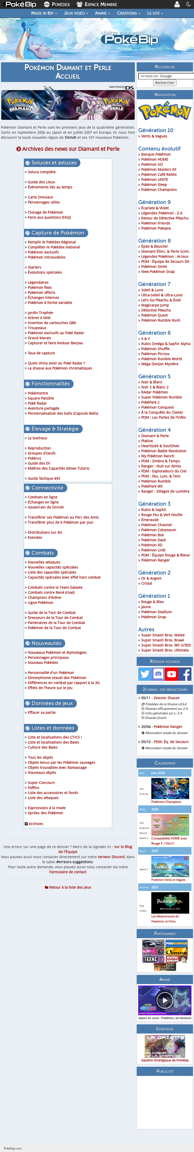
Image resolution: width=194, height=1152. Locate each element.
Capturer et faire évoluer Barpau (55, 343)
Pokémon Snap (153, 616)
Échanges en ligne (43, 502)
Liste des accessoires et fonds (53, 792)
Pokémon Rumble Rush (160, 320)
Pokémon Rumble (156, 481)
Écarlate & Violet (155, 208)
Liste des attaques (43, 797)
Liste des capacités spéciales (52, 572)
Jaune (146, 606)
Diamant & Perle (155, 435)
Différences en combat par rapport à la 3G (64, 682)
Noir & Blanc (151, 382)
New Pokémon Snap (158, 271)
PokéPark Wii (152, 486)
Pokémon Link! (153, 550)
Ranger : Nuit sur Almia (161, 466)
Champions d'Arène (44, 597)
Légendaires (38, 282)
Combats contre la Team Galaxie (55, 587)
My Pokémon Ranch (157, 456)
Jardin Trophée (40, 312)
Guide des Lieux (41, 182)
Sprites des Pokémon (45, 812)
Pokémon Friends (155, 223)
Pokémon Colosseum (158, 529)
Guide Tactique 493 (44, 478)
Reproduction (39, 448)
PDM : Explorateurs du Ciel (163, 471)
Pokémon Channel (156, 524)
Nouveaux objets (42, 772)
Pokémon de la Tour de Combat (54, 627)
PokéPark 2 (150, 402)
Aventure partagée (43, 408)
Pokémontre (38, 393)
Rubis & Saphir (153, 509)
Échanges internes (43, 297)
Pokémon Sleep (154, 184)
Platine (147, 440)
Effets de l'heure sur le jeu (50, 687)
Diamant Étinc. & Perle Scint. (165, 251)
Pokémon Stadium (156, 611)
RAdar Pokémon (154, 392)
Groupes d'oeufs (42, 453)
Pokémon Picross (155, 353)
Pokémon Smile (154, 266)
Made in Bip (44, 13)
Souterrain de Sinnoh (46, 507)
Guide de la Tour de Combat (52, 612)
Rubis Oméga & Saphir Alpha (165, 343)
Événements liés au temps (50, 187)
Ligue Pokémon (40, 602)
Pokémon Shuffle (155, 348)
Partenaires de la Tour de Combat (56, 622)
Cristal (146, 583)
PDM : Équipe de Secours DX (165, 261)
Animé (102, 13)
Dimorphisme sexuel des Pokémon (57, 677)
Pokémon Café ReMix (159, 174)
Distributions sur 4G (45, 532)
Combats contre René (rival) (51, 592)
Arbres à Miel (39, 317)
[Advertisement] (164, 1102)
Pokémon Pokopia (156, 228)
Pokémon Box (152, 534)
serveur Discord (111, 856)
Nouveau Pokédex (43, 662)
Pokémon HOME (154, 159)
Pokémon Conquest (157, 407)
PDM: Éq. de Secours (171, 741)
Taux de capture (41, 353)
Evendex (35, 537)
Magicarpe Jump (155, 305)
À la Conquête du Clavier (162, 412)
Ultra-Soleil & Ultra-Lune (161, 295)
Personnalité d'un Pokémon (51, 672)
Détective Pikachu (156, 310)
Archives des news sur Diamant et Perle (67, 148)
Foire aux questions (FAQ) (49, 217)
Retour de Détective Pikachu (165, 218)
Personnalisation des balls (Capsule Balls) (63, 413)
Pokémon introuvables (46, 257)
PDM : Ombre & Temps (160, 461)
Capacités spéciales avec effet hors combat (64, 577)
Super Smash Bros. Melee (163, 635)
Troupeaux (37, 327)
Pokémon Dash (153, 540)
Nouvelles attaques (44, 562)
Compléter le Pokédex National (54, 247)
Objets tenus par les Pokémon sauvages (61, 762)
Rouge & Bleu (152, 601)
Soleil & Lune (152, 290)
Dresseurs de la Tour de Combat (55, 617)
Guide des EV (39, 463)
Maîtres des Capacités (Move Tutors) (58, 468)
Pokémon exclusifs (43, 252)
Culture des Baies (43, 747)
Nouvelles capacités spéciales (53, 567)
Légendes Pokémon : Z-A (161, 213)
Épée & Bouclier (154, 246)
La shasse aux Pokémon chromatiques (60, 368)
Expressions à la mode (47, 807)
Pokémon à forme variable (50, 302)
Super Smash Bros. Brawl (162, 640)
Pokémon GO (152, 164)
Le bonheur (37, 438)
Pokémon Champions (159, 189)
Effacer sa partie (42, 712)
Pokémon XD (151, 545)
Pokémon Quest (154, 315)
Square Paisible (41, 398)
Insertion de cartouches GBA (52, 322)
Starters (34, 267)
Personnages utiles (44, 202)
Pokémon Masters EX (158, 169)
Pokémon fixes (40, 287)
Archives (34, 823)
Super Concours (41, 782)
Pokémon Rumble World (161, 358)
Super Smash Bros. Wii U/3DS (166, 645)
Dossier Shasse (166, 697)
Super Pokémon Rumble (161, 397)
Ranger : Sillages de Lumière (165, 491)
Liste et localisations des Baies (53, 742)
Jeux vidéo (76, 13)
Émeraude (150, 519)
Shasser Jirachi (155, 718)
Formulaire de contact (67, 871)
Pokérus (34, 458)
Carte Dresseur (40, 197)
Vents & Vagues (154, 136)
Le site (155, 13)
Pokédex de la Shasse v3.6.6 (165, 704)
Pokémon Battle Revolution (163, 450)
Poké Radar (37, 403)
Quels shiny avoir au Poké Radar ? (56, 363)
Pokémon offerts (41, 292)
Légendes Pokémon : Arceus (164, 256)
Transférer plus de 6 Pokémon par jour (60, 522)
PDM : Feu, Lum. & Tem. (161, 476)
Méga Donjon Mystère (159, 363)
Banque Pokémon (156, 154)
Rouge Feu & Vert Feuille (161, 514)
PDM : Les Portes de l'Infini (163, 417)
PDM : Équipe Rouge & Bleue (165, 555)
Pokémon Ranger (155, 560)
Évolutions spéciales (45, 272)
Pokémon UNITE (154, 179)
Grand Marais (39, 337)
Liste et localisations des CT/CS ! (55, 737)
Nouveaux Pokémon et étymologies (57, 652)
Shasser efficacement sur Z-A (166, 709)
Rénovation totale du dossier (166, 733)
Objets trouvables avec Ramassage (57, 767)
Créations (128, 13)
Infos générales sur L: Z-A (163, 713)
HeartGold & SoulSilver (160, 445)
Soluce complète (42, 172)
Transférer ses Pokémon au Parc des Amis (63, 517)
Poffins (33, 787)
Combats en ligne (42, 497)
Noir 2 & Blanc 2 (154, 387)
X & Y (145, 338)
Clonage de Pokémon (45, 212)
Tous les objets (40, 757)
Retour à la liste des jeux (68, 887)
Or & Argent (151, 578)
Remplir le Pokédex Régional (52, 242)
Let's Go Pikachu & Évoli (161, 300)
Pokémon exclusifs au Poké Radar (56, 332)
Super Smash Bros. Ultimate (165, 650)
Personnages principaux (48, 657)
